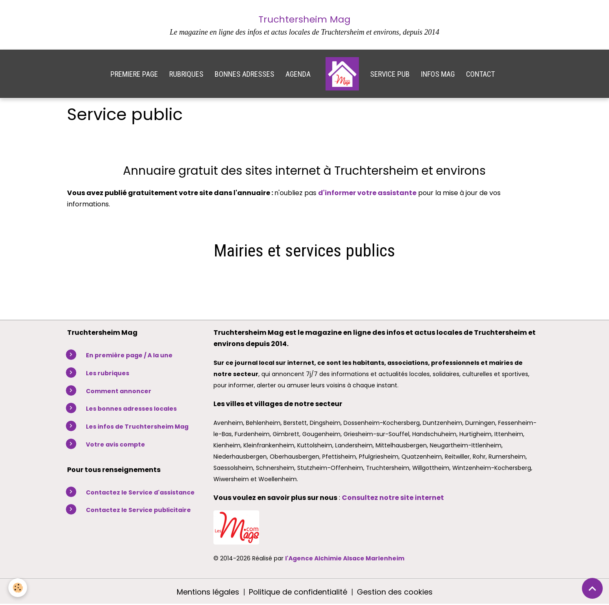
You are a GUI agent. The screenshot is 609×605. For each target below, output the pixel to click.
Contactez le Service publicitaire (138, 510)
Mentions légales (208, 592)
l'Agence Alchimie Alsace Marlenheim (344, 558)
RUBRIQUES (186, 74)
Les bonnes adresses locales (131, 408)
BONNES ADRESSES (244, 74)
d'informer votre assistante (367, 193)
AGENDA (298, 74)
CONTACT (480, 74)
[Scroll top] (592, 588)
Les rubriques (107, 373)
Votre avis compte (115, 444)
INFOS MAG (438, 74)
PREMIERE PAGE (134, 74)
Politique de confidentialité (298, 592)
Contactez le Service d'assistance (140, 492)
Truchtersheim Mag (304, 19)
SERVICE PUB (390, 74)
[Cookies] (17, 587)
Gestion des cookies (395, 592)
